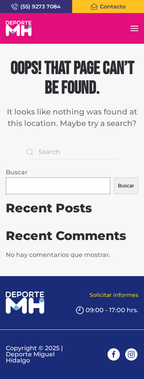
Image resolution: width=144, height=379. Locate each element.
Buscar (17, 172)
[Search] (72, 152)
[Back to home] (18, 28)
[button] (134, 28)
